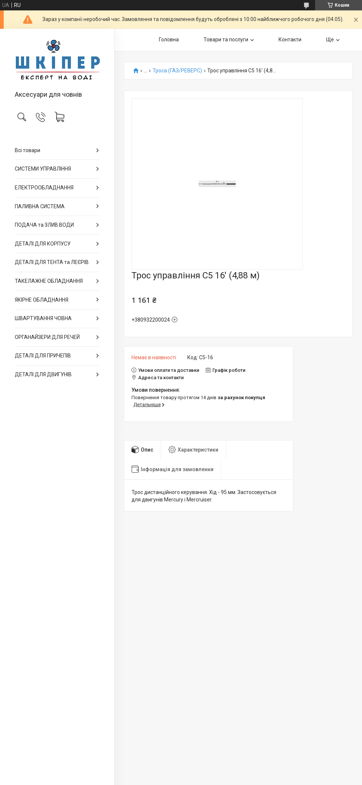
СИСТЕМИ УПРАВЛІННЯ (43, 169)
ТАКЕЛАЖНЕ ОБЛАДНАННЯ (49, 281)
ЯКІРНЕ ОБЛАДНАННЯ (41, 300)
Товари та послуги (226, 39)
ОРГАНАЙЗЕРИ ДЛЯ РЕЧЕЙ (47, 337)
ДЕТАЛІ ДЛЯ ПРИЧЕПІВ (43, 356)
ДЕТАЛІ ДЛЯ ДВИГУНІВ (43, 374)
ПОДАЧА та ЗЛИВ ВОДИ (44, 225)
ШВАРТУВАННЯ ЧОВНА (43, 318)
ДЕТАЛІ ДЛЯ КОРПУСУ (43, 244)
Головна (169, 39)
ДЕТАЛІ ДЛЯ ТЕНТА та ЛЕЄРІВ (52, 262)
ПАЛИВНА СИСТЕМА (40, 206)
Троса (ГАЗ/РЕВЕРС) (177, 70)
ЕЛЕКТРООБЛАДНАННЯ (44, 188)
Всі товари (27, 150)
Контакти (290, 39)
